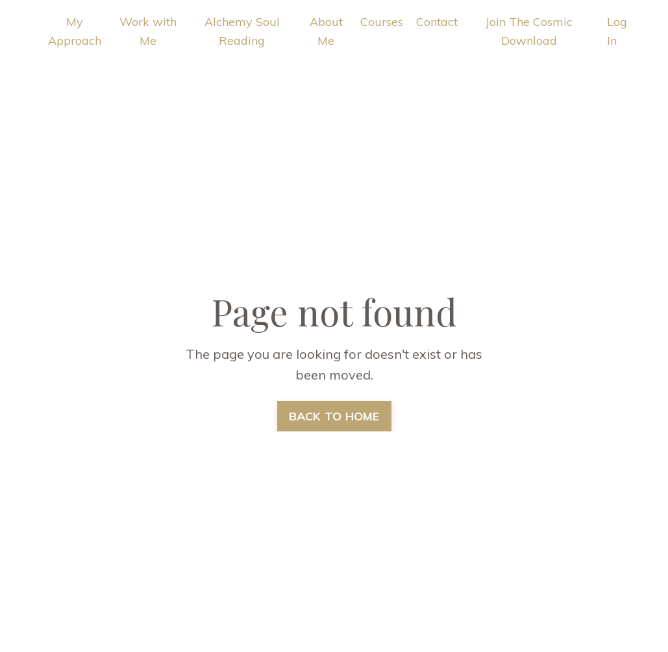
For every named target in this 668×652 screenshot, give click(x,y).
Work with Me (148, 31)
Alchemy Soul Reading (242, 31)
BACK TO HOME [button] (334, 416)
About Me (326, 31)
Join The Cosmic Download (529, 31)
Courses (381, 21)
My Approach (74, 31)
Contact (437, 21)
